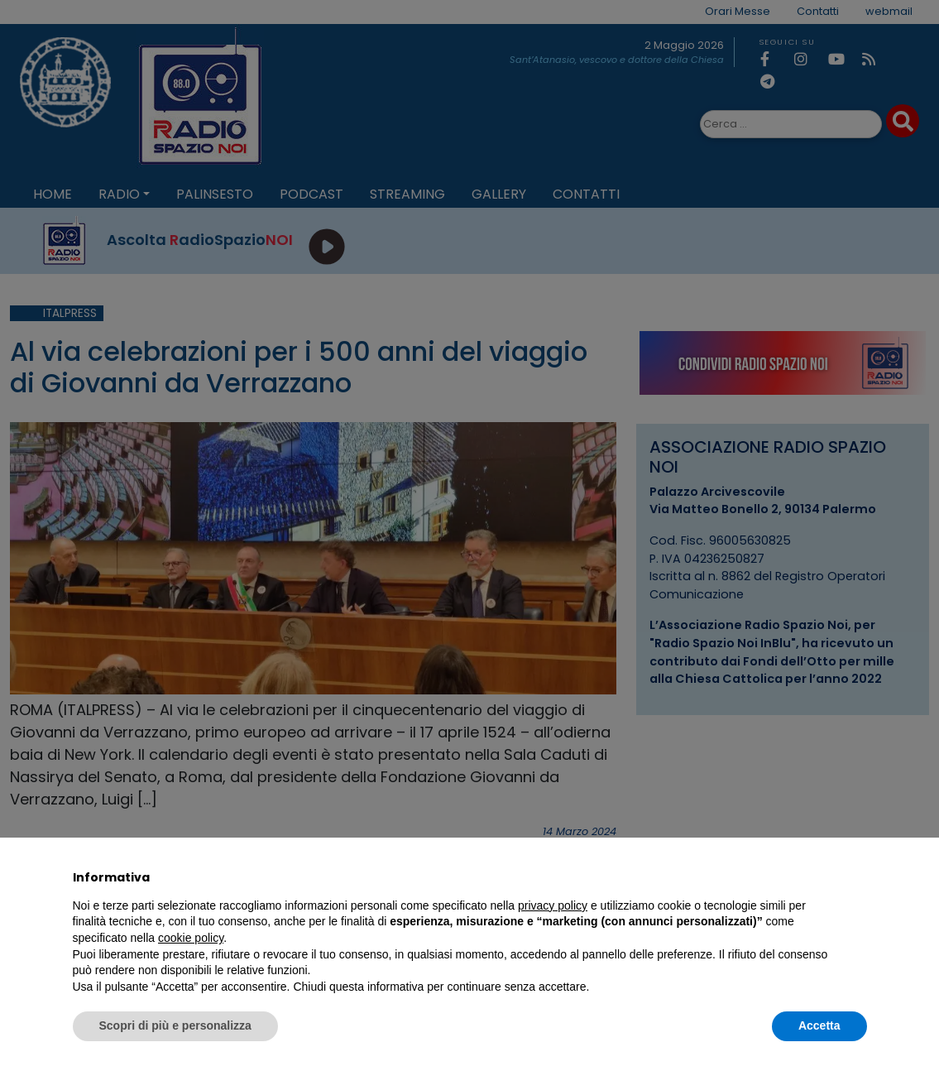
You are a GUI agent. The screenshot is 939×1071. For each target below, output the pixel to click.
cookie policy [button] (190, 937)
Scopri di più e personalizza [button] (175, 1025)
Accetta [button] (819, 1025)
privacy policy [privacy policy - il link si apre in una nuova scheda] (552, 905)
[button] (859, 877)
